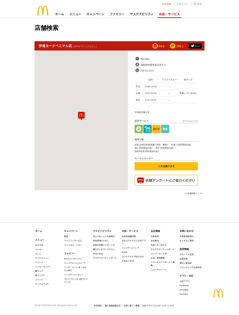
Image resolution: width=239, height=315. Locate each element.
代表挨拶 (155, 236)
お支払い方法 (128, 260)
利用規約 (98, 305)
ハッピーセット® (42, 266)
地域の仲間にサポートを (104, 244)
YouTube (184, 294)
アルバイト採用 (187, 254)
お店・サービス (169, 14)
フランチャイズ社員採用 (190, 267)
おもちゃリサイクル (73, 258)
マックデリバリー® (130, 247)
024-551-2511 (147, 70)
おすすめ (39, 245)
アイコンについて (190, 121)
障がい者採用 (186, 263)
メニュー (39, 239)
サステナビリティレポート (105, 257)
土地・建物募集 (158, 257)
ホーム (59, 14)
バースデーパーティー (74, 274)
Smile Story (98, 253)
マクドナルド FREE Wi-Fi (133, 256)
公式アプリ (182, 4)
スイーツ (39, 279)
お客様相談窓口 (187, 236)
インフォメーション (73, 244)
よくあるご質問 (187, 240)
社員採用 (184, 258)
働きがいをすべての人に (104, 249)
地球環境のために (101, 240)
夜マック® (39, 275)
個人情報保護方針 (113, 305)
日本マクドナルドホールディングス (158, 305)
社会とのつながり (159, 244)
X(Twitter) (184, 289)
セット (38, 253)
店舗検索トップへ (195, 193)
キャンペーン (95, 14)
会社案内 (155, 240)
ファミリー (117, 14)
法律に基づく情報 (131, 305)
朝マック (39, 270)
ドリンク (39, 262)
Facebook (184, 285)
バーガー (39, 249)
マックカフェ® (41, 283)
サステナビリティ (142, 14)
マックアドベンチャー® (74, 263)
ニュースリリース (158, 269)
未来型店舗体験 (129, 236)
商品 (66, 236)
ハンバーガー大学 (159, 253)
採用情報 (166, 4)
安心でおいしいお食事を (104, 236)
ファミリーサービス (73, 240)
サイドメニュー (42, 258)
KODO (124, 252)
